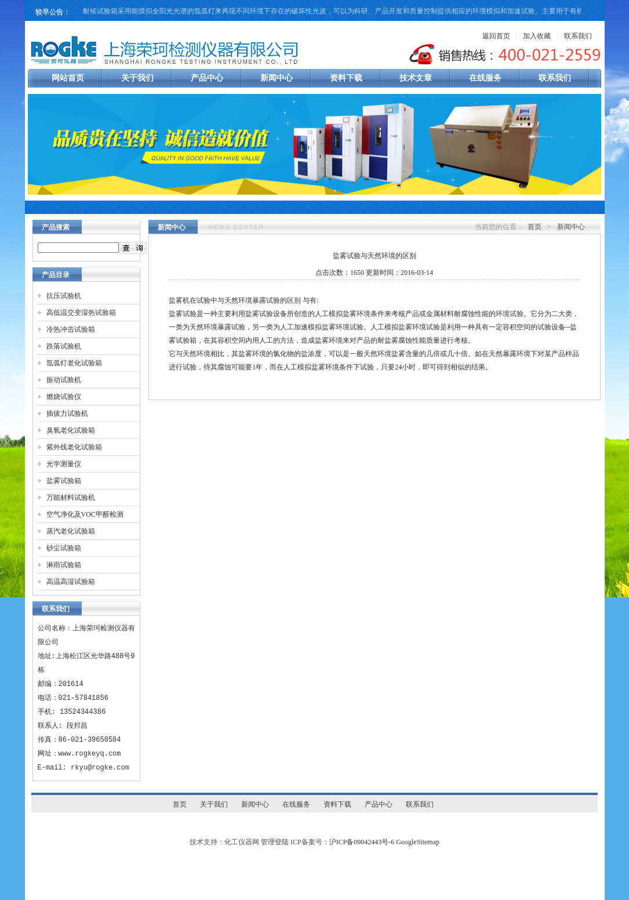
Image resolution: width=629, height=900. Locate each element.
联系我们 (578, 36)
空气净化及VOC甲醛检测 (84, 514)
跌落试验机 (63, 346)
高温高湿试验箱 (70, 582)
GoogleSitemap (417, 842)
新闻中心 (276, 78)
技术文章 (415, 78)
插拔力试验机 (67, 413)
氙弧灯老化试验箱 (74, 363)
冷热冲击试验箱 (70, 329)
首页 (534, 227)
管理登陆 (275, 842)
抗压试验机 (63, 296)
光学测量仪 (63, 464)
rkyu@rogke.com (100, 767)
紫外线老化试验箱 (74, 447)
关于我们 (137, 78)
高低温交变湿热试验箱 (81, 313)
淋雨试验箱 (63, 565)
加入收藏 (537, 36)
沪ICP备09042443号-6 (362, 842)
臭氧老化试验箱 (70, 430)
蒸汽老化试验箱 (70, 531)
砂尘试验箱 (63, 548)
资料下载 (346, 78)
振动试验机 (63, 380)
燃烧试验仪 (63, 397)
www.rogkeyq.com (90, 754)
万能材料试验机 (70, 497)
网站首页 (68, 78)
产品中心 (207, 78)
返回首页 (496, 36)
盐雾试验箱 (63, 481)
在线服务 (485, 78)
